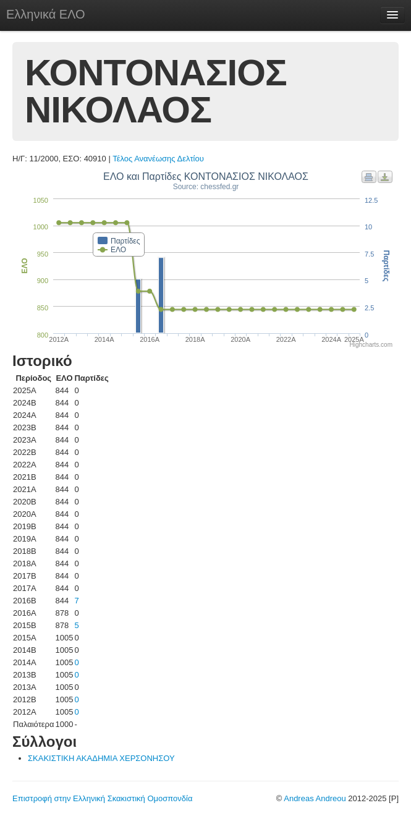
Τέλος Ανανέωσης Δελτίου (158, 158)
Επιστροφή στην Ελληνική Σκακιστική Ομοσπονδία (102, 798)
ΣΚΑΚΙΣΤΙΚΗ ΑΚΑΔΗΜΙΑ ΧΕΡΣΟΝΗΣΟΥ (101, 758)
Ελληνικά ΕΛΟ (45, 14)
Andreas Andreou (314, 798)
